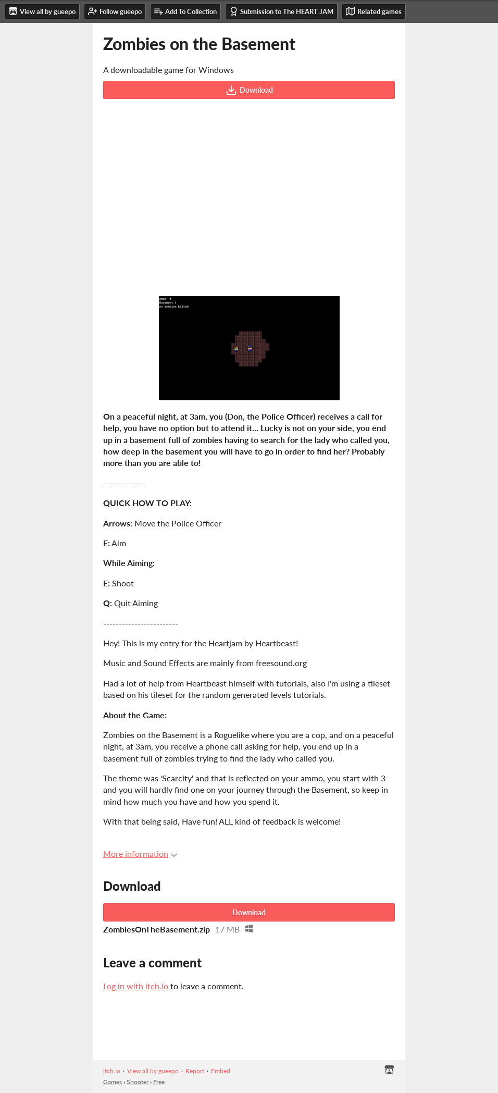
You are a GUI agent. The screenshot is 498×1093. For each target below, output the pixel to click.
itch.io (111, 1071)
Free (159, 1082)
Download (249, 90)
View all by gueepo (153, 1071)
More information (140, 853)
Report (194, 1071)
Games (112, 1082)
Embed (220, 1071)
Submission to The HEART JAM (281, 11)
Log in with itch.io (135, 986)
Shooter (137, 1082)
